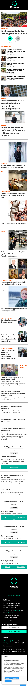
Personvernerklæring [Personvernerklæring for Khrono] (14, 595)
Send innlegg (14, 467)
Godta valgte (15, 678)
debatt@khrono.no (8, 643)
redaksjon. (17, 610)
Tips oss (7, 517)
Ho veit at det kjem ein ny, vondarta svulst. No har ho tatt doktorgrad (15, 51)
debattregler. (9, 612)
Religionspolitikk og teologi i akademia (15, 57)
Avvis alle (7, 678)
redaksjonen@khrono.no (10, 641)
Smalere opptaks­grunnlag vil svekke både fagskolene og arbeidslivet (15, 70)
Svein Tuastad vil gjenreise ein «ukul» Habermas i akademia (15, 77)
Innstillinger (23, 685)
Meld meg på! (14, 453)
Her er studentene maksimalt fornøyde (15, 63)
